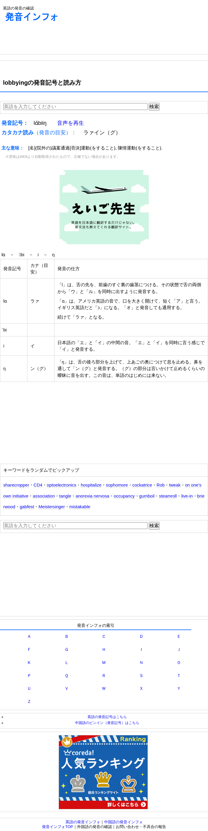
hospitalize (91, 485)
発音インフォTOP (57, 826)
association (44, 496)
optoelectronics (61, 485)
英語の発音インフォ (82, 822)
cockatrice (142, 485)
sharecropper (16, 485)
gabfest (27, 506)
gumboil (147, 496)
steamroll (168, 496)
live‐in (187, 496)
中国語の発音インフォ (123, 822)
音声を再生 (70, 123)
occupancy (124, 496)
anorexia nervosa (92, 496)
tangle (65, 496)
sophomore (117, 485)
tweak (175, 485)
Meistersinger (51, 506)
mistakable (79, 506)
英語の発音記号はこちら (107, 717)
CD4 (38, 485)
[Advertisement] (47, 39)
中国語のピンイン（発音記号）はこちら (107, 723)
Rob (161, 485)
